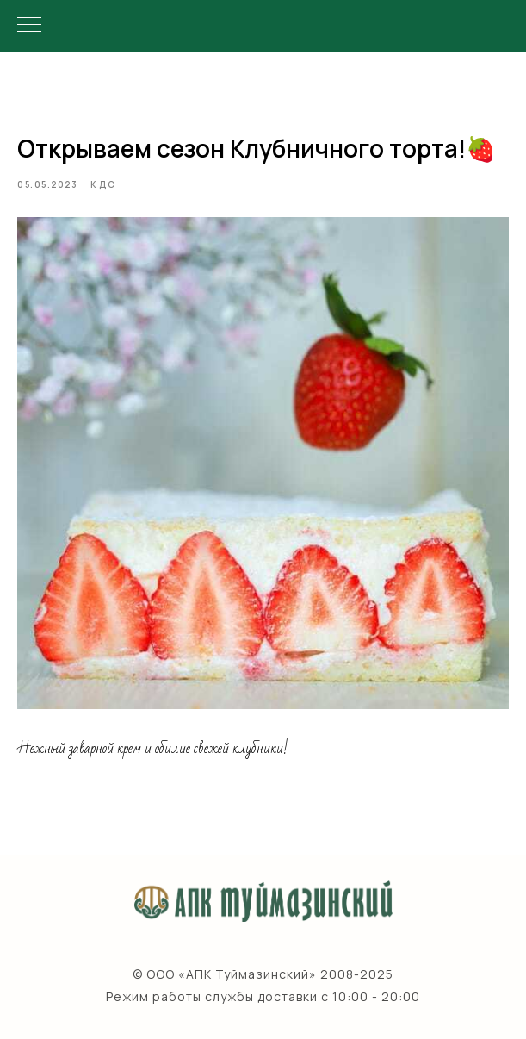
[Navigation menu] (29, 25)
